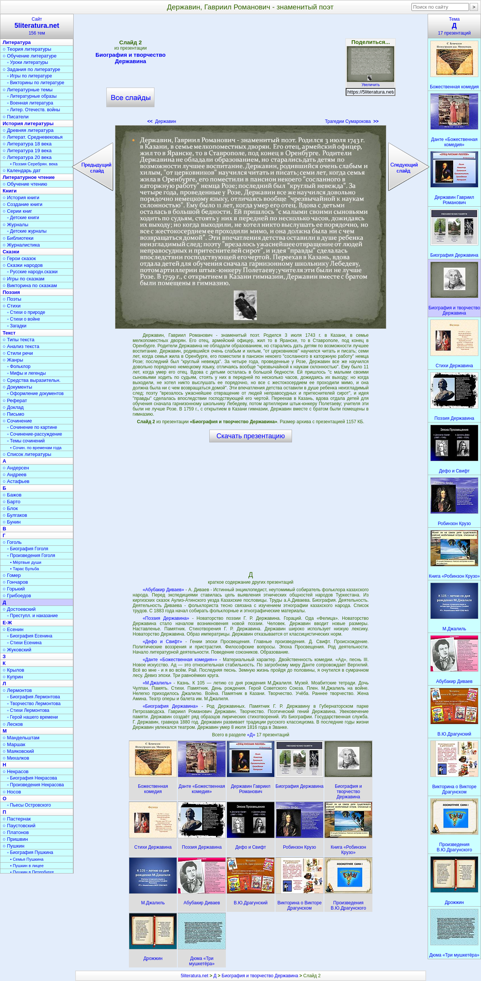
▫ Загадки (16, 326)
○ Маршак (14, 744)
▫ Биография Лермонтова (33, 696)
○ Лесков (13, 724)
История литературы (28, 123)
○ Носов (12, 792)
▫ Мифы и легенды (26, 373)
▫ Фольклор (18, 366)
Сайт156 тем (36, 26)
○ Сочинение (17, 421)
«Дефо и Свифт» (162, 641)
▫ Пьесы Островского (29, 805)
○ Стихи (12, 306)
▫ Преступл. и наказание (32, 615)
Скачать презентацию (250, 436)
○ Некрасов (16, 771)
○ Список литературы (27, 454)
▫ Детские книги (23, 217)
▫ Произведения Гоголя (31, 555)
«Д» (252, 734)
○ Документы (17, 387)
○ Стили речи (18, 353)
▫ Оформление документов (35, 393)
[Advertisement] (251, 71)
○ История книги (21, 197)
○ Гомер (12, 575)
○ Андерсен (16, 468)
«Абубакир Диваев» (163, 589)
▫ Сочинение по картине (32, 427)
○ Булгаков (15, 515)
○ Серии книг (17, 211)
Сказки (11, 251)
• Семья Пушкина (27, 859)
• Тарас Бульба (24, 568)
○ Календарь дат (22, 170)
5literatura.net (194, 975)
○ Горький (14, 589)
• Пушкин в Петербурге (32, 872)
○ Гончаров (15, 582)
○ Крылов (13, 670)
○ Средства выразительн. (32, 380)
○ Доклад (13, 407)
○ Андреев (15, 474)
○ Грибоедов (17, 595)
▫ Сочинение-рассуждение (34, 434)
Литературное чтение (28, 177)
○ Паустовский (19, 825)
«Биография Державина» (170, 706)
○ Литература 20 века (27, 157)
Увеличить (370, 83)
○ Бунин (12, 522)
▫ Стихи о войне (23, 319)
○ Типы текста (19, 339)
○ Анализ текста (21, 346)
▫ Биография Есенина (29, 636)
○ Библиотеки (18, 238)
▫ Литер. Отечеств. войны (33, 109)
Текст (9, 333)
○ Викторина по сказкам (30, 285)
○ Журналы (15, 224)
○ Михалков (16, 758)
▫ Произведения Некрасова (35, 784)
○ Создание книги (22, 204)
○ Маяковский (18, 751)
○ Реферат (15, 400)
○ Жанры (13, 360)
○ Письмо (13, 414)
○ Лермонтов (17, 690)
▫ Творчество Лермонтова (34, 703)
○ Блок (10, 508)
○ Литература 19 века (27, 150)
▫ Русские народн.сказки (32, 271)
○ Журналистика (21, 245)
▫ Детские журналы (27, 231)
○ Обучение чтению (25, 184)
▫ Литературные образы (32, 96)
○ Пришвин (15, 839)
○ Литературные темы (28, 89)
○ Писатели (16, 117)
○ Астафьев (16, 481)
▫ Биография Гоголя (27, 548)
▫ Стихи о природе (26, 312)
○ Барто (11, 501)
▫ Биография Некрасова (32, 778)
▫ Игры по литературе (29, 76)
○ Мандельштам (21, 737)
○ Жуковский (17, 649)
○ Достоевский (19, 609)
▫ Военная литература (30, 103)
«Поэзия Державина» (166, 618)
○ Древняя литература (28, 130)
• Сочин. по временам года (36, 447)
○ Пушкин (13, 846)
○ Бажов (12, 495)
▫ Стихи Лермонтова (28, 710)
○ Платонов (16, 832)
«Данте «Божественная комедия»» (180, 659)
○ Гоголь (12, 542)
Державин (161, 121)
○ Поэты (12, 299)
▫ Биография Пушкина (30, 852)
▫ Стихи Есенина (24, 642)
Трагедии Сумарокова (352, 121)
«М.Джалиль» (157, 683)
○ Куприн (13, 677)
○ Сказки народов (23, 265)
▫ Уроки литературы (27, 62)
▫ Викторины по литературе (35, 82)
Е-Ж (7, 622)
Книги (10, 191)
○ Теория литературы (27, 49)
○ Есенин (13, 629)
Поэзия (11, 292)
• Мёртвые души (25, 562)
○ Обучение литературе (30, 56)
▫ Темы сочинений (26, 441)
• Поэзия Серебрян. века (33, 164)
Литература (17, 42)
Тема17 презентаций (454, 26)
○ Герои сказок (19, 258)
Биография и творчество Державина (130, 57)
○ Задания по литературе (31, 69)
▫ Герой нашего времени (32, 717)
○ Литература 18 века (27, 144)
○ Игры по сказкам (23, 279)
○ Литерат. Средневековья (33, 137)
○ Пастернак (17, 819)
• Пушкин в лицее (27, 865)
